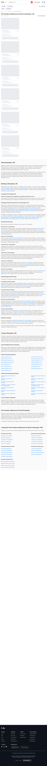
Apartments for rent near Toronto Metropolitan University (7, 579)
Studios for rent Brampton (6, 679)
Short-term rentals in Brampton (8, 425)
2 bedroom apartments (12, 265)
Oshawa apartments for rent (6, 538)
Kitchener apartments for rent (6, 550)
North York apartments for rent (7, 526)
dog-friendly (14, 388)
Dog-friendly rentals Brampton (6, 698)
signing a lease (4, 211)
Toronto (3, 240)
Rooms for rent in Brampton (12, 366)
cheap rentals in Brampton (6, 249)
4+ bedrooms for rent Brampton (7, 687)
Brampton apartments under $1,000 (7, 716)
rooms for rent (4, 447)
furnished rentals (15, 270)
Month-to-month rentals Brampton (7, 709)
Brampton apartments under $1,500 (7, 718)
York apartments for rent (5, 546)
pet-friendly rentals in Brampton (8, 387)
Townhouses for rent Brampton (7, 670)
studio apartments (15, 266)
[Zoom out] (45, 762)
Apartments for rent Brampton (6, 666)
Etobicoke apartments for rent (6, 528)
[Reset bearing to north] (45, 764)
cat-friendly (3, 389)
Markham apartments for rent (6, 542)
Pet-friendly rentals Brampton (6, 696)
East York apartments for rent (6, 544)
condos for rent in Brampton (11, 350)
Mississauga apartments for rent (7, 532)
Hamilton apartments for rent (6, 548)
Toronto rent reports (12, 232)
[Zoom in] (45, 761)
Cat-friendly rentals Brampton (6, 700)
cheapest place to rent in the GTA (11, 171)
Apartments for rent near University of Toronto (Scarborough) (8, 576)
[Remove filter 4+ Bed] (4, 8)
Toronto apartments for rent (6, 524)
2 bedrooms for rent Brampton (6, 683)
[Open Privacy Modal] (5, 2)
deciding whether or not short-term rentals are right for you (9, 434)
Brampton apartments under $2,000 (8, 720)
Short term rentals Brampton (6, 707)
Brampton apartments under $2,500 (8, 722)
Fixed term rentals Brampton (6, 711)
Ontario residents (14, 170)
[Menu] (43, 2)
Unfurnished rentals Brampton (6, 694)
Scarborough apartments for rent (7, 530)
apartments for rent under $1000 (8, 250)
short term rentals (10, 273)
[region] (33, 388)
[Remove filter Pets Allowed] (11, 8)
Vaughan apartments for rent (6, 534)
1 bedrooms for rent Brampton (6, 681)
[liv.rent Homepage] (2, 2)
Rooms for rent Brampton (5, 674)
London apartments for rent (6, 552)
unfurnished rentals (7, 272)
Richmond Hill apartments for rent (7, 536)
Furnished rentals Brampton (6, 692)
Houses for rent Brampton (6, 672)
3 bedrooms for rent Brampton (6, 685)
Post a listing (37, 2)
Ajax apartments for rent (5, 540)
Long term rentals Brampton (6, 705)
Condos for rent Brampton (6, 668)
